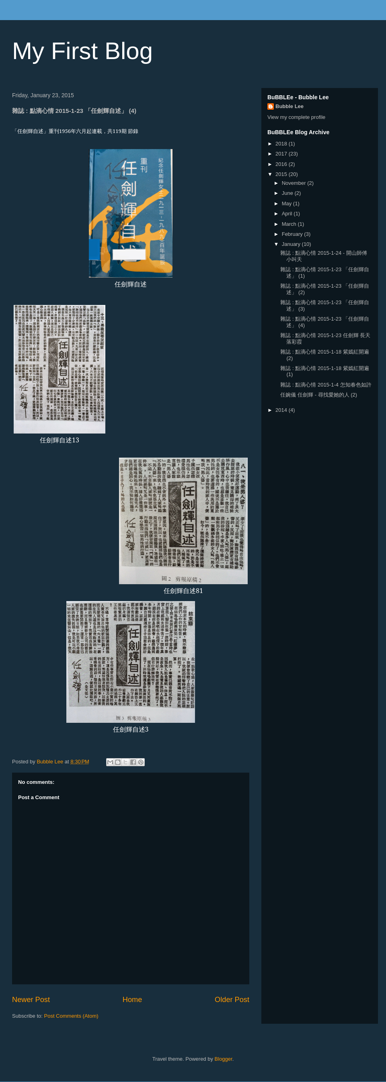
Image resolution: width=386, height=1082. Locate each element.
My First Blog (82, 50)
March (290, 224)
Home (132, 1000)
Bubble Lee (289, 106)
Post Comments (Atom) (71, 1016)
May (287, 203)
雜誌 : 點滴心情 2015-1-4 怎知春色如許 (325, 385)
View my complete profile (296, 117)
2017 (282, 154)
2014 (282, 410)
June (288, 193)
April (288, 214)
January (292, 244)
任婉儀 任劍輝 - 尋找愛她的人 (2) (318, 395)
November (295, 183)
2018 (282, 144)
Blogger (223, 1059)
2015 (282, 174)
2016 (282, 164)
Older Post (232, 1000)
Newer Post (31, 1000)
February (293, 234)
